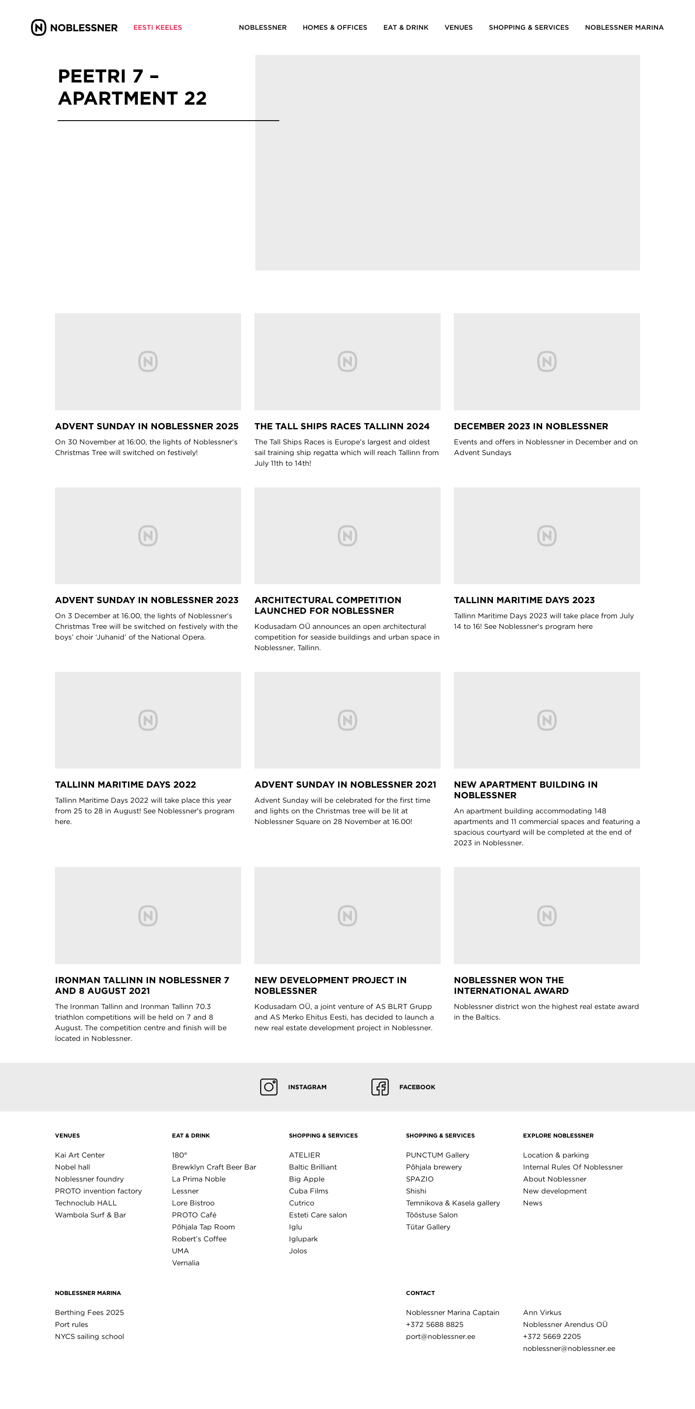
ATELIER (304, 1155)
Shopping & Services (323, 1135)
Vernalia (185, 1263)
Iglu (295, 1227)
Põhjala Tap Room (203, 1227)
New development (555, 1191)
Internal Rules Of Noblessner (573, 1167)
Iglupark (303, 1239)
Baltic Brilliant (313, 1167)
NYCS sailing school (89, 1336)
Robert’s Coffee (199, 1239)
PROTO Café (194, 1215)
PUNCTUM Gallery (437, 1155)
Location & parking (556, 1155)
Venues (67, 1135)
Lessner (185, 1191)
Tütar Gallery (428, 1227)
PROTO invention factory (98, 1191)
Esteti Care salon (318, 1215)
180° (179, 1155)
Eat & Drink (191, 1135)
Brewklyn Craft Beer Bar (214, 1167)
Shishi (416, 1191)
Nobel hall (72, 1167)
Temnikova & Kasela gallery (453, 1203)
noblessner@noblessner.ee (569, 1348)
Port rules (71, 1324)
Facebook (403, 1087)
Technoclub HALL (86, 1203)
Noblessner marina (88, 1293)
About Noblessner (554, 1179)
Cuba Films (308, 1191)
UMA (180, 1251)
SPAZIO (420, 1179)
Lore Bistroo (193, 1203)
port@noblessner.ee (440, 1336)
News (533, 1203)
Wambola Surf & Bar (90, 1215)
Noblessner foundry (89, 1179)
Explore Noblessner (558, 1135)
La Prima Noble (199, 1179)
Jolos (298, 1251)
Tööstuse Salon (432, 1215)
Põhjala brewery (434, 1167)
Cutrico (301, 1203)
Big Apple (306, 1179)
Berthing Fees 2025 (89, 1312)
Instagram (293, 1087)
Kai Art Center (80, 1155)
